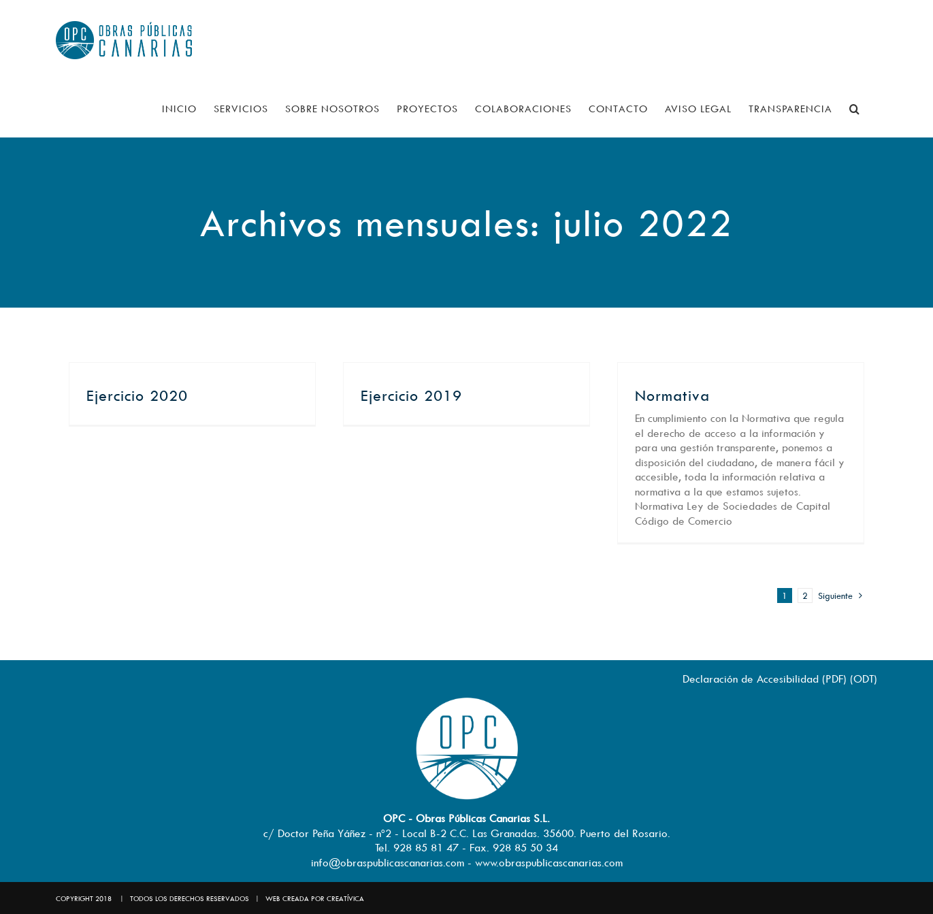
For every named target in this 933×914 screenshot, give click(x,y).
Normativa (672, 395)
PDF (834, 678)
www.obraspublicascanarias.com (549, 862)
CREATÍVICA (345, 898)
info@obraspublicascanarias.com (387, 862)
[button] (854, 108)
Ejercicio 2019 (411, 395)
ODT (863, 678)
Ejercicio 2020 (137, 395)
